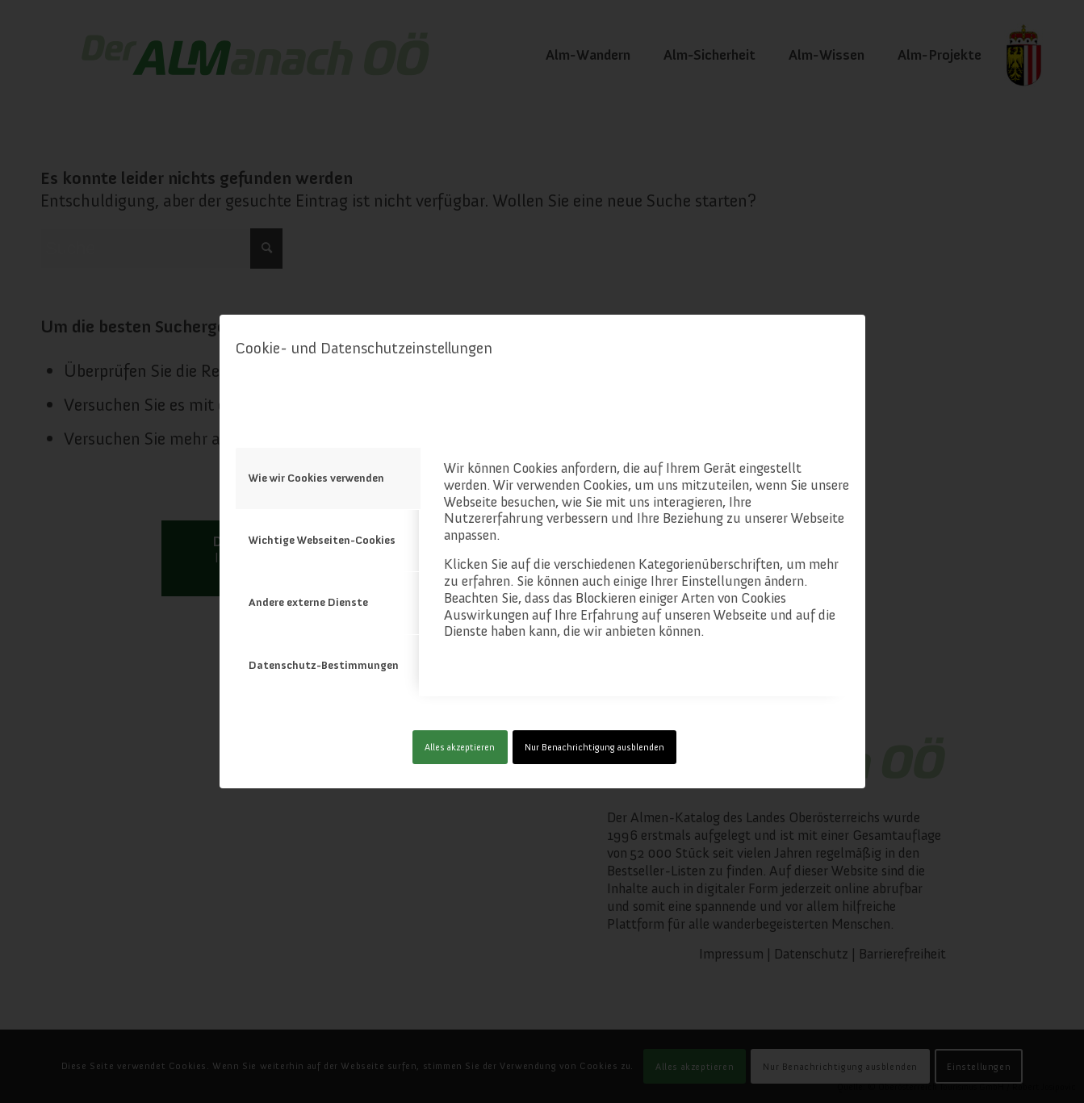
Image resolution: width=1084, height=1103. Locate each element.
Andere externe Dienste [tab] (308, 602)
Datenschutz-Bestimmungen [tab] (324, 665)
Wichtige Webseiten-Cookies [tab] (322, 540)
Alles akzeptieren (460, 747)
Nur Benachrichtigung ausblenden (594, 747)
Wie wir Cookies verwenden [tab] (316, 478)
